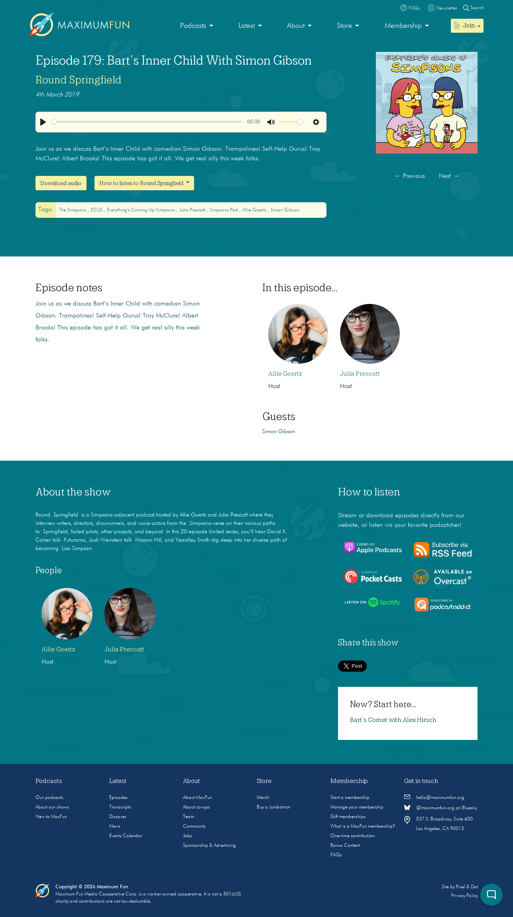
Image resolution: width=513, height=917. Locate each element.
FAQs (336, 855)
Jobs (187, 836)
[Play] (43, 122)
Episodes (118, 797)
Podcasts (193, 26)
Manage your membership (356, 807)
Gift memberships (348, 816)
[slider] (146, 122)
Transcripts (120, 807)
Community (194, 826)
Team (188, 816)
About (296, 26)
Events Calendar (125, 836)
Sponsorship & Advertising (209, 845)
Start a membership (350, 797)
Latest (246, 26)
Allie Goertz (254, 210)
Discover (117, 816)
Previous (410, 176)
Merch (263, 797)
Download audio (61, 183)
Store (344, 26)
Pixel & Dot (467, 887)
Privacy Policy (464, 895)
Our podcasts (49, 797)
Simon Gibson (285, 210)
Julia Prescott (192, 210)
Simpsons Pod (224, 210)
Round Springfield (78, 80)
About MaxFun (197, 797)
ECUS (97, 210)
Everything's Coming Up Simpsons (141, 210)
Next (449, 176)
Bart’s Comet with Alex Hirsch (393, 720)
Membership (403, 26)
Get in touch (421, 781)
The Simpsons (73, 210)
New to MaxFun (51, 816)
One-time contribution (352, 836)
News (114, 826)
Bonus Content (345, 845)
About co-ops (196, 807)
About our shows (52, 807)
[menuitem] (196, 26)
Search (473, 8)
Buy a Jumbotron (273, 807)
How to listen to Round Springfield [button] (142, 183)
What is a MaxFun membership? (362, 826)
